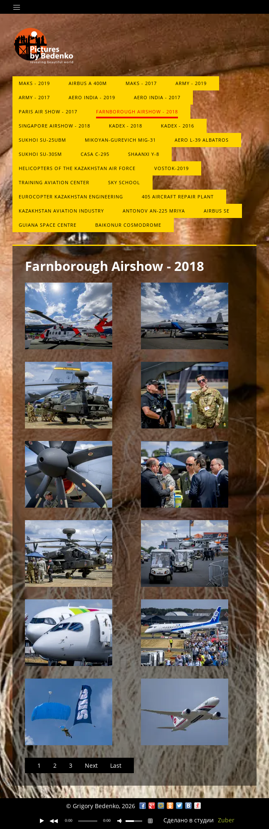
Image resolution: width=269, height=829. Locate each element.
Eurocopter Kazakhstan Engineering (71, 196)
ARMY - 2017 (34, 97)
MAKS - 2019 (34, 83)
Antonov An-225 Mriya (154, 211)
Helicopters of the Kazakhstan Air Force (77, 168)
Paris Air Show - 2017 (48, 111)
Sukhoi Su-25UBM (42, 140)
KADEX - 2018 (125, 126)
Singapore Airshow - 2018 (54, 126)
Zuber (226, 820)
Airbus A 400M (88, 83)
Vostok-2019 (171, 168)
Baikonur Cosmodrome (128, 225)
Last (115, 765)
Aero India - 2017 (157, 97)
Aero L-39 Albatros (202, 140)
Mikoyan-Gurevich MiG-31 (120, 140)
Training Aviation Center (54, 182)
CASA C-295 (95, 154)
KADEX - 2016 (177, 126)
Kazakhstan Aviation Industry (61, 211)
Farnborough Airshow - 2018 (137, 111)
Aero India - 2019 (92, 97)
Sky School (124, 182)
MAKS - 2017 (141, 83)
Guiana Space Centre (48, 225)
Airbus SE (217, 211)
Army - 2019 (191, 83)
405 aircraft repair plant (178, 196)
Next (91, 765)
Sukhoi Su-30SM (40, 154)
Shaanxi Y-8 (143, 154)
